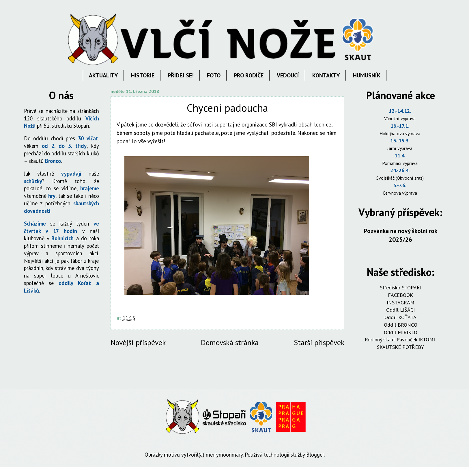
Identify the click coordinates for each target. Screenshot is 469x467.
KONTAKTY (326, 75)
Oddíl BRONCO (400, 324)
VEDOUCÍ (288, 75)
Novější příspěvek (138, 342)
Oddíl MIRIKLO (400, 332)
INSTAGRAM (400, 302)
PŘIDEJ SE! (181, 75)
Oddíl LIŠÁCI (400, 309)
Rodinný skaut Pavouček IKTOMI (400, 339)
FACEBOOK (400, 295)
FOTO (214, 75)
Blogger (315, 454)
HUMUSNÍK (366, 75)
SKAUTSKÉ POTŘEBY (400, 347)
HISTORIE (142, 75)
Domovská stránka (230, 342)
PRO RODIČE (249, 75)
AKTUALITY (103, 75)
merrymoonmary (224, 454)
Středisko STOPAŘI (400, 287)
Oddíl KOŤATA (400, 317)
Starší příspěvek (319, 342)
